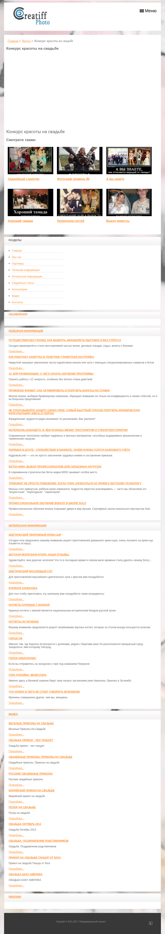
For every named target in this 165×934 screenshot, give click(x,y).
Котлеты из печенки (24, 621)
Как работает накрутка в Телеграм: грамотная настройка (51, 357)
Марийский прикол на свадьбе (32, 790)
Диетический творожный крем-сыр (35, 534)
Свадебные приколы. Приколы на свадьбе (40, 757)
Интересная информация (27, 276)
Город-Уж (15, 638)
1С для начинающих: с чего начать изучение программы (51, 373)
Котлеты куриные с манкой (29, 604)
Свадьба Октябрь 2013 (25, 824)
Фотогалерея (19, 289)
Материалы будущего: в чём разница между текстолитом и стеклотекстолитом (68, 430)
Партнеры (18, 263)
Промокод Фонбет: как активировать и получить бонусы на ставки (59, 390)
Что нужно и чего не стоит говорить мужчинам (44, 691)
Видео (15, 295)
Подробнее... (16, 351)
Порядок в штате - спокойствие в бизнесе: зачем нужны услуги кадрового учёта (69, 449)
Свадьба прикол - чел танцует (31, 740)
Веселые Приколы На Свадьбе (31, 723)
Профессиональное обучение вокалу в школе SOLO (47, 503)
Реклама (15, 896)
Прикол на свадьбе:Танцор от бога (35, 857)
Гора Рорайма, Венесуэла (27, 675)
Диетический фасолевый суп (30, 571)
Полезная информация (26, 270)
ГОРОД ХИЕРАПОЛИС (22, 658)
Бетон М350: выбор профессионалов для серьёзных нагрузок (55, 466)
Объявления (18, 314)
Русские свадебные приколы (31, 773)
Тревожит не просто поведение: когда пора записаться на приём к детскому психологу (75, 483)
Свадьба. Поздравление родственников (39, 840)
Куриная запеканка (23, 588)
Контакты (17, 302)
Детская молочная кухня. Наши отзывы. (39, 554)
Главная (17, 250)
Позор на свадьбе (22, 807)
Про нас (16, 257)
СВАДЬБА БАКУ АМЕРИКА (26, 874)
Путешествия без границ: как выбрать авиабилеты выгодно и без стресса (65, 340)
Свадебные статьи (23, 283)
